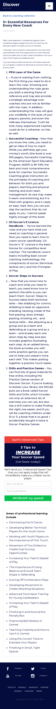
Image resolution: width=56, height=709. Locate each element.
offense (44, 687)
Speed (39, 691)
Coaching (29, 691)
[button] (49, 6)
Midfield (22, 687)
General (18, 691)
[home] (10, 6)
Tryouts (12, 687)
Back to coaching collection (19, 15)
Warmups (33, 687)
